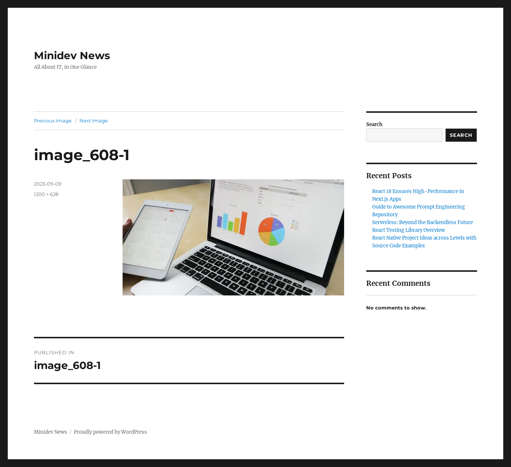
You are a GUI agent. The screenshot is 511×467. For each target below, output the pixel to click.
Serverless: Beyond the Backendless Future (422, 222)
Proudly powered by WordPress (110, 432)
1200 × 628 (46, 194)
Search (374, 124)
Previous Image (53, 120)
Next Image (93, 120)
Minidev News (72, 55)
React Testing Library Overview (408, 230)
